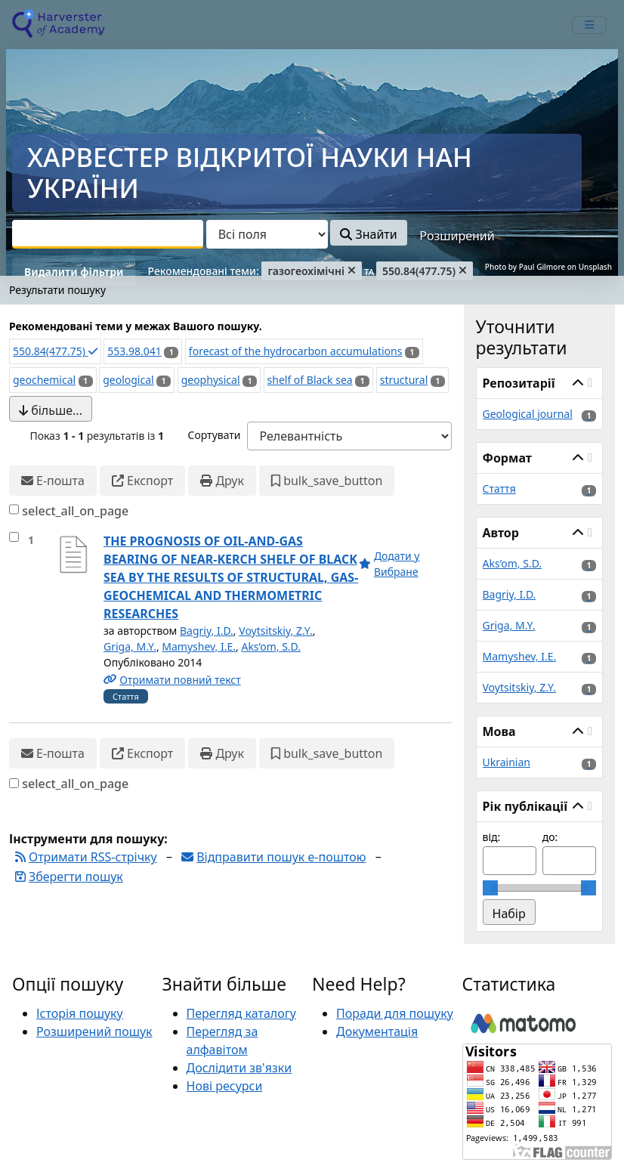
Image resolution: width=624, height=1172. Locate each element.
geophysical (210, 380)
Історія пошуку (79, 1013)
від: (492, 837)
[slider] (490, 887)
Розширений (456, 235)
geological (128, 380)
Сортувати (213, 435)
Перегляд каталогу (241, 1013)
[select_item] (14, 537)
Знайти (368, 234)
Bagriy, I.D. (206, 630)
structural (404, 380)
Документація (377, 1031)
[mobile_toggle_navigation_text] (589, 25)
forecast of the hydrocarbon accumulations (296, 351)
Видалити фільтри (73, 271)
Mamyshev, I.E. (199, 646)
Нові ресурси (225, 1086)
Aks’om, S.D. (271, 646)
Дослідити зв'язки (239, 1067)
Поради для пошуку (394, 1013)
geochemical (44, 380)
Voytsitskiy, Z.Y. (275, 630)
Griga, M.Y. (129, 646)
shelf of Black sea (310, 380)
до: (550, 837)
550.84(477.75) (55, 351)
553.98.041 (134, 351)
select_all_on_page (75, 511)
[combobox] (107, 234)
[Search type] (267, 234)
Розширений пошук (94, 1031)
